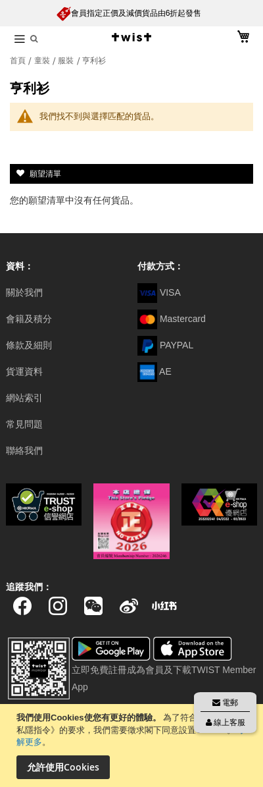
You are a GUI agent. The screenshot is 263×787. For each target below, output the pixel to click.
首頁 (19, 60)
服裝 (67, 60)
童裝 (43, 60)
